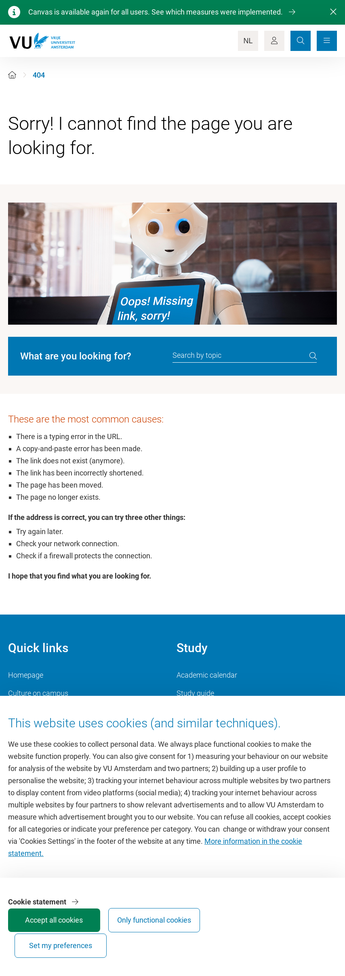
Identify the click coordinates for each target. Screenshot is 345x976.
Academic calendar (207, 675)
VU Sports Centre (35, 711)
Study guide (195, 693)
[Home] (12, 75)
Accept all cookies (184, 942)
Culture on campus (38, 693)
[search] (313, 356)
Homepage (25, 675)
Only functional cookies (245, 938)
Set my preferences (305, 938)
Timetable (192, 711)
